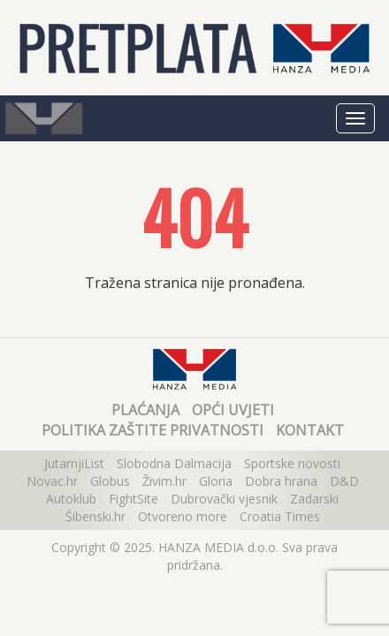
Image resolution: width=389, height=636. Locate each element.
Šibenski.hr (95, 516)
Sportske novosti (292, 463)
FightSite (133, 498)
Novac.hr (52, 481)
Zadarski (314, 498)
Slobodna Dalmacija (174, 463)
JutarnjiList (74, 463)
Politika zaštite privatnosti (152, 430)
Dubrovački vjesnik (224, 498)
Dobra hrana (281, 481)
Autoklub (71, 498)
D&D (344, 481)
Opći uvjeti (233, 410)
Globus (110, 481)
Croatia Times (280, 516)
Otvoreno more (182, 516)
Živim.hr (164, 481)
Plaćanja (145, 410)
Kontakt (310, 430)
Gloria (216, 481)
